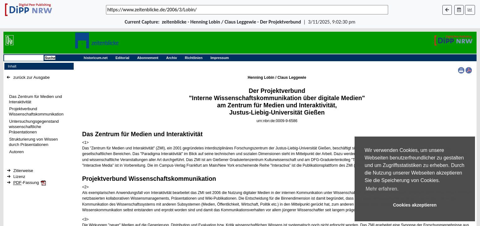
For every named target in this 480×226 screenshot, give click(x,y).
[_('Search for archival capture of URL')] (247, 9)
